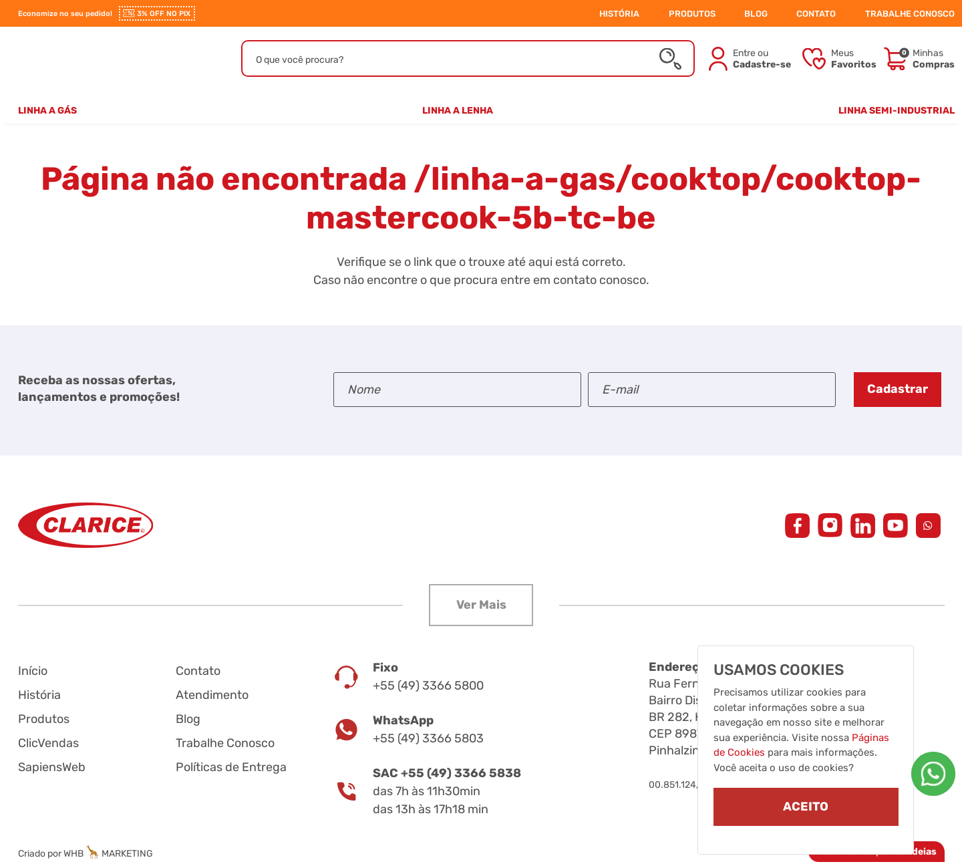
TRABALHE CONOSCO (910, 13)
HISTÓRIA (619, 13)
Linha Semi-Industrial (896, 110)
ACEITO (805, 806)
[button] (481, 605)
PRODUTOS (692, 13)
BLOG (756, 13)
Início (32, 671)
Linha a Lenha (457, 110)
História (39, 695)
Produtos (43, 719)
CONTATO (816, 13)
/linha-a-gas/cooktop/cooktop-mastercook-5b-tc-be (613, 198)
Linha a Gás (47, 110)
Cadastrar (897, 389)
